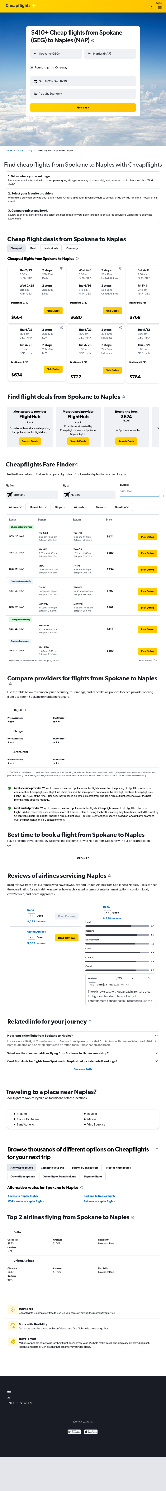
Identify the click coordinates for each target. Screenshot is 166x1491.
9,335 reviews (36, 943)
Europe (20, 150)
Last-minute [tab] (51, 248)
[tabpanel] (83, 320)
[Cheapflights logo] (18, 6)
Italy (30, 150)
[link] (30, 441)
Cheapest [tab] (16, 248)
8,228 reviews (36, 921)
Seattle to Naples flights (23, 1195)
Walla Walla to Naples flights (26, 1201)
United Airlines (36, 931)
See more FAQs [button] (83, 1069)
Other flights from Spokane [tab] (59, 1176)
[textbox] (32, 495)
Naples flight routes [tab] (118, 1167)
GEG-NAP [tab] (83, 858)
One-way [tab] (72, 248)
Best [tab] (33, 248)
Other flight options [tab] (23, 1176)
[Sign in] (151, 7)
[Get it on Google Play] (74, 1432)
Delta (30, 909)
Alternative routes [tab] (22, 1167)
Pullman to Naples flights (99, 1201)
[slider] (161, 496)
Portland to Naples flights (99, 1195)
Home (9, 150)
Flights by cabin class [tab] (85, 1167)
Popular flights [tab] (93, 1176)
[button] (56, 54)
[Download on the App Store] (91, 1432)
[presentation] (92, 40)
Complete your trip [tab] (52, 1167)
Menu (159, 6)
